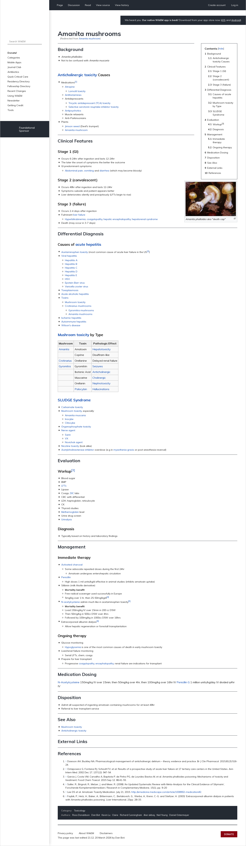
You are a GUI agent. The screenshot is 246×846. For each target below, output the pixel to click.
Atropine (70, 86)
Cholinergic (99, 377)
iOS (224, 20)
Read (88, 5)
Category (66, 810)
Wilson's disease (70, 325)
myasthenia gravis (123, 449)
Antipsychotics (73, 110)
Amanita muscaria (75, 415)
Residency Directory (19, 81)
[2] (148, 251)
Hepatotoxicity (101, 349)
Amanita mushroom (89, 38)
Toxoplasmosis (69, 290)
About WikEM (86, 833)
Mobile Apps (14, 62)
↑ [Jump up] (66, 761)
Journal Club (14, 67)
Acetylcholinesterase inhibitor (77, 449)
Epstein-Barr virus (75, 282)
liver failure (79, 214)
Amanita (64, 349)
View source (103, 5)
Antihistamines (73, 94)
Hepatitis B (71, 264)
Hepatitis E (71, 275)
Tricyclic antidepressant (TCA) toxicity (89, 103)
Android (235, 20)
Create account (217, 5)
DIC (72, 493)
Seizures (97, 366)
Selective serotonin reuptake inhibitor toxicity (94, 106)
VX (66, 438)
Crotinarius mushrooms (78, 305)
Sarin (68, 434)
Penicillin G (183, 682)
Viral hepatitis (69, 255)
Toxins (65, 297)
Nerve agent (68, 430)
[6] (98, 621)
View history (122, 5)
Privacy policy (65, 833)
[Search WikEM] (25, 41)
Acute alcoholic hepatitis (75, 294)
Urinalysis (66, 519)
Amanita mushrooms (80, 314)
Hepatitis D (71, 271)
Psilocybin (81, 389)
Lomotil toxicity (77, 91)
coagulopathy (94, 219)
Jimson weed (72, 126)
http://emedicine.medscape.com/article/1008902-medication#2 (166, 792)
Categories (14, 57)
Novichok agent (74, 442)
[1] (76, 81)
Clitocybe (70, 422)
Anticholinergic (101, 372)
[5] (129, 601)
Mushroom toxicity (75, 302)
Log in (234, 5)
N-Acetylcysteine (68, 682)
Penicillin (66, 577)
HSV (67, 279)
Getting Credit (15, 105)
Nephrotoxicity (101, 383)
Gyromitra (65, 366)
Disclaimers (106, 833)
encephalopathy (104, 663)
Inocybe (69, 419)
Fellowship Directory (19, 86)
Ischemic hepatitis (71, 317)
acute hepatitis (88, 244)
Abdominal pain (74, 170)
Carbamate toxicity (72, 407)
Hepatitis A (71, 260)
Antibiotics (13, 71)
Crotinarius (65, 360)
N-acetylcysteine (70, 601)
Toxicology (79, 810)
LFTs (63, 485)
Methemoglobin (70, 511)
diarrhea (104, 170)
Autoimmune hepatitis (73, 321)
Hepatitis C (71, 267)
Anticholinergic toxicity (77, 75)
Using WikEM (15, 95)
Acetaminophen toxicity (74, 252)
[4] (108, 597)
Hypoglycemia (73, 647)
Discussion (74, 5)
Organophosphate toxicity (76, 426)
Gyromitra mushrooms (81, 310)
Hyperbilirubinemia (75, 219)
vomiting (89, 170)
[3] (73, 470)
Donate (229, 834)
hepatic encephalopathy (117, 219)
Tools (11, 110)
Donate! (12, 52)
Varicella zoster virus (76, 286)
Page (60, 5)
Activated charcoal (72, 564)
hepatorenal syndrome (145, 219)
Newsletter (14, 100)
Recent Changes (17, 91)
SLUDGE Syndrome (74, 400)
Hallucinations (100, 389)
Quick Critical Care (18, 76)
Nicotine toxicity (70, 446)
